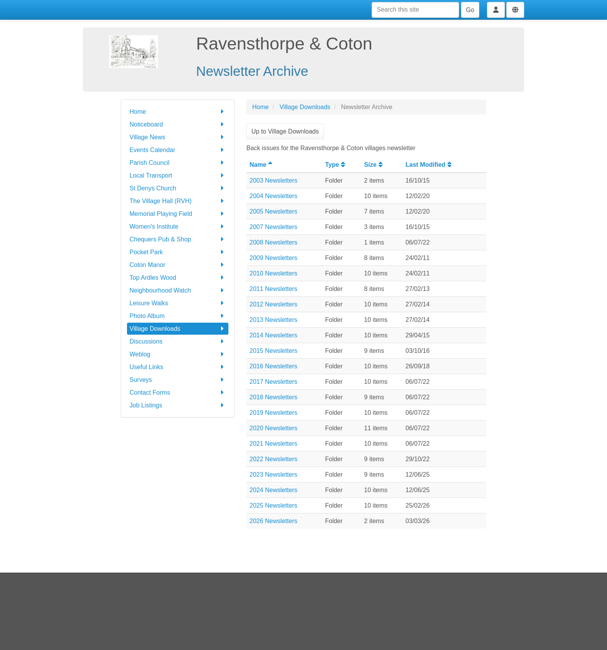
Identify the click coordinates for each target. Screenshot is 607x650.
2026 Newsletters (273, 521)
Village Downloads (178, 328)
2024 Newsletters (273, 490)
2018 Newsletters (273, 397)
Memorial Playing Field (178, 213)
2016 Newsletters (273, 366)
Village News (178, 137)
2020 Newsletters (273, 428)
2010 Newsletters (273, 273)
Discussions (178, 341)
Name (261, 164)
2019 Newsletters (273, 412)
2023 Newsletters (273, 474)
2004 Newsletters (273, 196)
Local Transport (178, 175)
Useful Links (178, 367)
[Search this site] (415, 10)
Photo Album (178, 315)
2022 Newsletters (273, 459)
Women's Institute (178, 226)
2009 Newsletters (273, 258)
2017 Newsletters (273, 381)
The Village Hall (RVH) (178, 201)
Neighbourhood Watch (178, 290)
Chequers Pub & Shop (178, 239)
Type (336, 164)
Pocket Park (178, 252)
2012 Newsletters (273, 304)
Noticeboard (178, 124)
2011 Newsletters (273, 289)
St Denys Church (178, 188)
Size (374, 164)
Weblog (178, 354)
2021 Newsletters (273, 443)
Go (470, 10)
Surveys (178, 379)
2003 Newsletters (273, 180)
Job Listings (178, 405)
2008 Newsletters (273, 242)
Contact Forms (178, 392)
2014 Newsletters (273, 335)
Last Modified (429, 164)
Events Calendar (178, 149)
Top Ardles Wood (178, 277)
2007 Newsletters (273, 227)
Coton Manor (178, 264)
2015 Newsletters (273, 350)
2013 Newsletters (273, 319)
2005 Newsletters (273, 211)
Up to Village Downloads (285, 131)
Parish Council (178, 162)
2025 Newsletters (273, 505)
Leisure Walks (178, 303)
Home (178, 111)
